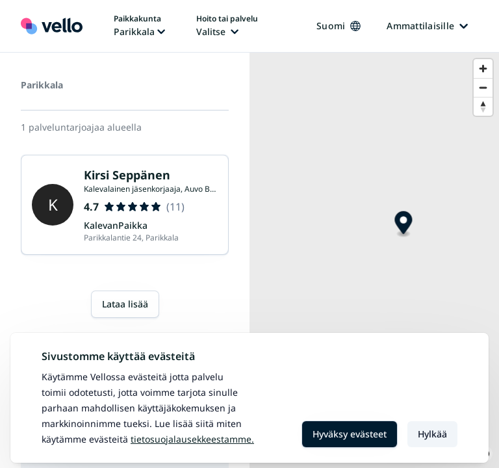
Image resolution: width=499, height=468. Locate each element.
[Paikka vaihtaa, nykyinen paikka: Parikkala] (139, 26)
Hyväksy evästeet (350, 434)
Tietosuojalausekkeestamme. (192, 439)
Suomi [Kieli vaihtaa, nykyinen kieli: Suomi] (338, 26)
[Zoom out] (483, 87)
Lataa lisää (125, 304)
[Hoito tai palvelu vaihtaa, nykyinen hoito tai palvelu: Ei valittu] (227, 26)
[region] (374, 260)
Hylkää (432, 434)
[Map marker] (403, 224)
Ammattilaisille (427, 26)
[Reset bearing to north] (483, 106)
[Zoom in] (483, 68)
